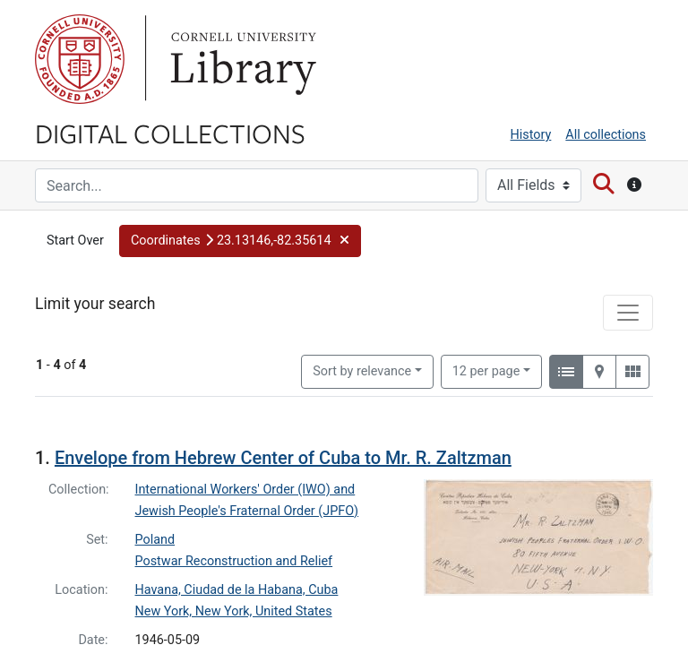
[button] (240, 241)
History (531, 134)
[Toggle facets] (628, 614)
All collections (605, 134)
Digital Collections (170, 132)
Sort (362, 299)
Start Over (75, 240)
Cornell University (80, 59)
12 (486, 298)
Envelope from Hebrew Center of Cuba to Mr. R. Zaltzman (283, 386)
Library (241, 59)
